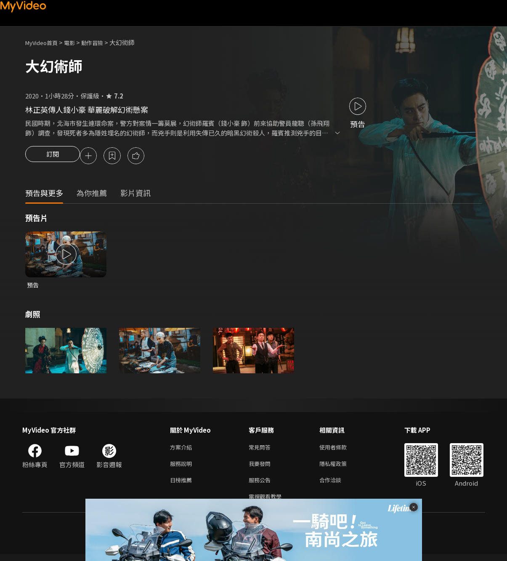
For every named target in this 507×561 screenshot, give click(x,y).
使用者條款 (340, 449)
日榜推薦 (182, 485)
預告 (33, 286)
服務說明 (182, 467)
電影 (76, 42)
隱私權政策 (340, 467)
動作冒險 (101, 42)
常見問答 (261, 449)
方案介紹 (182, 449)
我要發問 (261, 467)
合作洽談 (337, 485)
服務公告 (261, 485)
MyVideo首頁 (44, 42)
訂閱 (52, 156)
